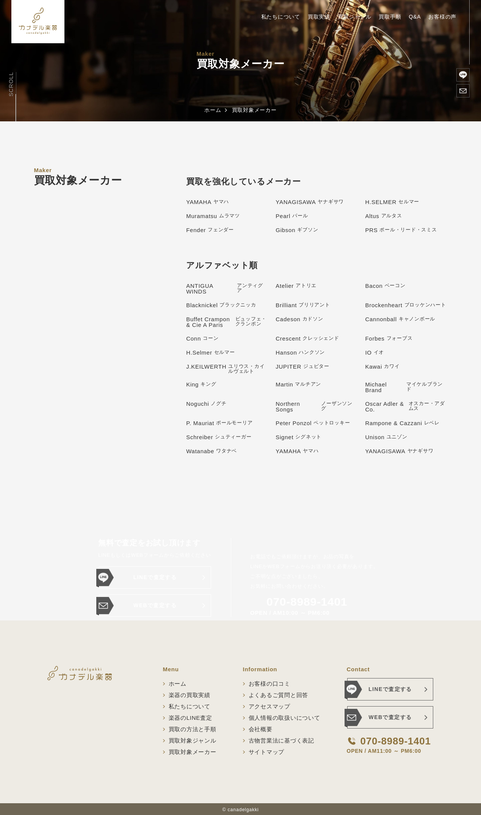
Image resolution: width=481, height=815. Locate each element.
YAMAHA (207, 202)
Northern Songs (316, 406)
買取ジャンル (354, 17)
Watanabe (211, 451)
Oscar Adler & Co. (406, 406)
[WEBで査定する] (463, 90)
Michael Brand (406, 387)
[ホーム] (37, 21)
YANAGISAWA (310, 202)
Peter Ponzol (313, 423)
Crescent (307, 338)
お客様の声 (442, 17)
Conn (202, 338)
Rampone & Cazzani (402, 423)
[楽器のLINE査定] (463, 75)
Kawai (382, 366)
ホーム (212, 110)
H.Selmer (210, 352)
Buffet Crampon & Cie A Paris (227, 322)
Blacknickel (221, 305)
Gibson (297, 230)
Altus (383, 216)
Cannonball (400, 319)
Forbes (388, 338)
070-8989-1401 (306, 602)
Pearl (292, 216)
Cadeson (299, 319)
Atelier (296, 286)
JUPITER (302, 366)
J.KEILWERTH (227, 369)
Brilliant (303, 305)
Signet (298, 437)
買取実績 (319, 17)
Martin (298, 384)
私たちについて (280, 17)
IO (374, 352)
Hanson (300, 352)
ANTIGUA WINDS (227, 288)
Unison (386, 437)
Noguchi (206, 404)
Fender (210, 230)
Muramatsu (213, 216)
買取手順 (390, 17)
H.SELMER (392, 202)
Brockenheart (405, 305)
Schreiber (218, 437)
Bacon (385, 286)
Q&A (415, 17)
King (201, 384)
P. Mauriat (219, 423)
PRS (401, 230)
